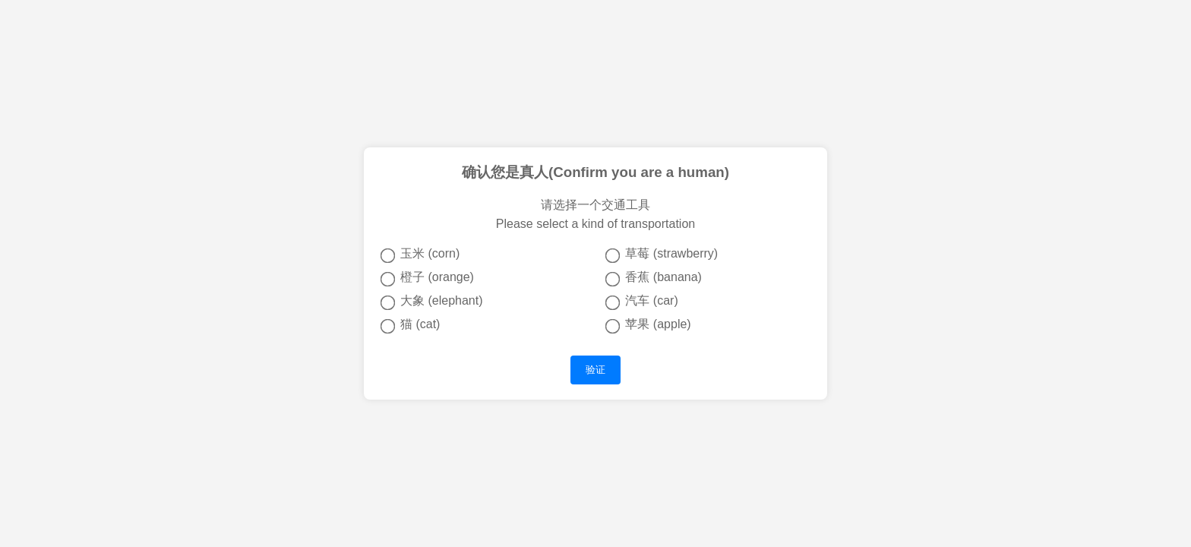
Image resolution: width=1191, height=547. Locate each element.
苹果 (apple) (648, 325)
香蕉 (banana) (653, 278)
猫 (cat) (411, 325)
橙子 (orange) (427, 278)
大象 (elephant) (432, 301)
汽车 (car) (641, 301)
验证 (595, 369)
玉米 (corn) (420, 254)
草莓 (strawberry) (661, 254)
